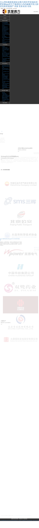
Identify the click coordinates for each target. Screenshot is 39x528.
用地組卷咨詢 (4, 97)
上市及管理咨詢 (4, 45)
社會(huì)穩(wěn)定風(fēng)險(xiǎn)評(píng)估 (5, 34)
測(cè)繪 (3, 96)
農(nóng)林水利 (4, 65)
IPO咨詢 (3, 47)
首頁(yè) (4, 15)
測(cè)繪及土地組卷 (5, 94)
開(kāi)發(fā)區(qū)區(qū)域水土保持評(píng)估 (5, 72)
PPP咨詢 (3, 36)
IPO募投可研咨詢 (5, 48)
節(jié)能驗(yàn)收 (5, 28)
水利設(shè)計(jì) (5, 88)
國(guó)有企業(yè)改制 (6, 56)
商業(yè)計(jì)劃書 (5, 57)
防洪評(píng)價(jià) (5, 81)
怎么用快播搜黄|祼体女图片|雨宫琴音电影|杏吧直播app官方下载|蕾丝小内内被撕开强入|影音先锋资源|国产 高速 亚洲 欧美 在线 (19, 4)
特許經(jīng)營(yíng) (5, 32)
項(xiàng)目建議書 (5, 22)
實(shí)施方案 (4, 31)
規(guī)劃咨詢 (4, 37)
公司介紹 (4, 18)
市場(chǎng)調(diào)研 (5, 49)
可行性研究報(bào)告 (5, 23)
